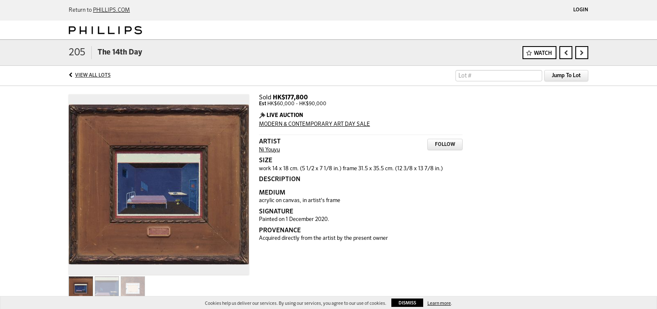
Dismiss (407, 303)
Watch (543, 53)
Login (580, 10)
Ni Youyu (269, 150)
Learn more (439, 303)
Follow (445, 144)
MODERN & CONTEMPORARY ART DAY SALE (314, 124)
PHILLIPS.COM (111, 10)
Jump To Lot (566, 75)
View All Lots (93, 75)
